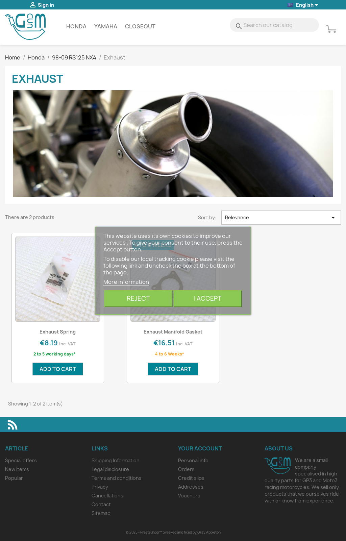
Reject (138, 298)
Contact (101, 504)
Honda (76, 26)
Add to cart (58, 369)
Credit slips (191, 478)
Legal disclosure (110, 469)
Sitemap (101, 513)
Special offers (21, 460)
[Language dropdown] (303, 5)
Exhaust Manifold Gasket (173, 331)
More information (126, 282)
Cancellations (107, 495)
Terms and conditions (117, 478)
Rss (12, 425)
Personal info (193, 460)
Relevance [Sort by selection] (281, 218)
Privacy (100, 487)
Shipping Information (116, 460)
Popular (14, 478)
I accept (207, 298)
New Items (17, 469)
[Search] (274, 25)
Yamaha (105, 26)
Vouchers (189, 495)
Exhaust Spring (58, 331)
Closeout (140, 26)
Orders (186, 469)
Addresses (190, 487)
